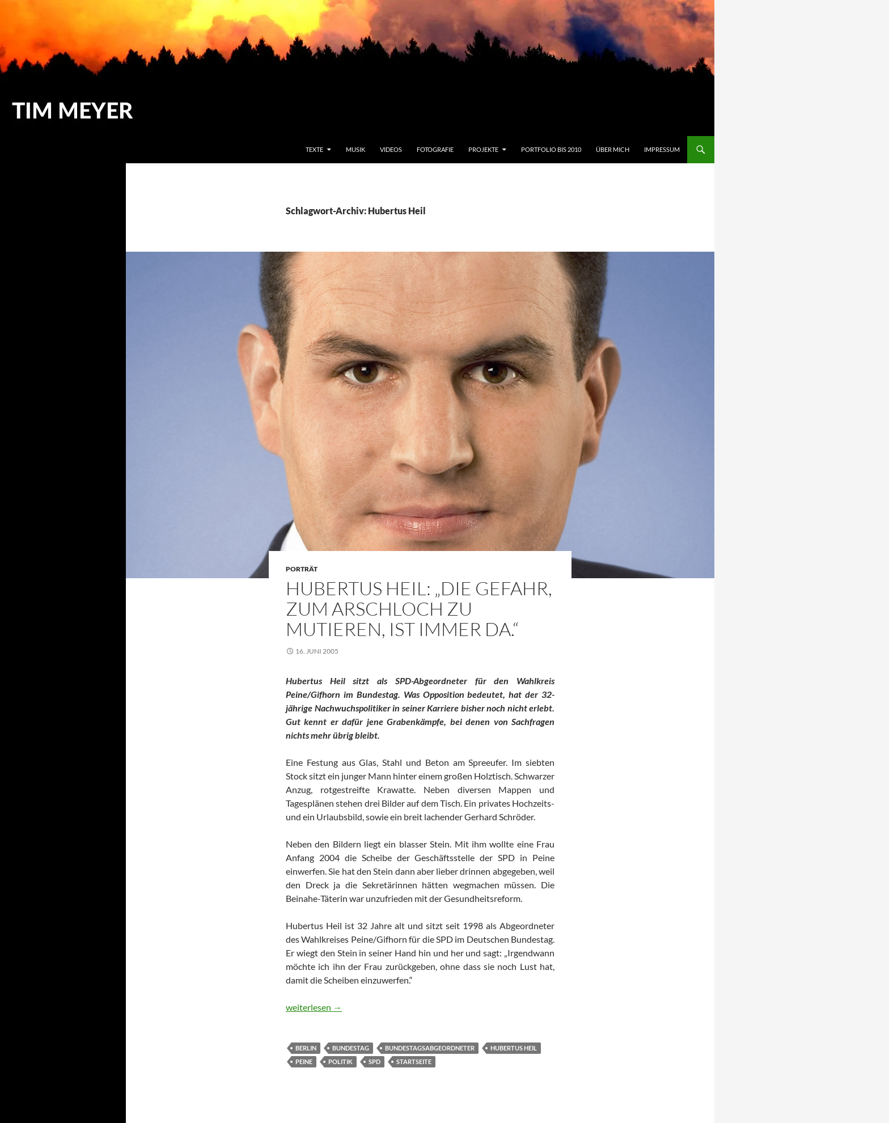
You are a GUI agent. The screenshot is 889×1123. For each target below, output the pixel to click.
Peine (303, 1061)
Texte (314, 149)
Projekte (483, 149)
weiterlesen (314, 1007)
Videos (391, 149)
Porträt (302, 569)
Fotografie (435, 149)
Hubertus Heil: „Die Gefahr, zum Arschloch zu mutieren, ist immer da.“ (419, 609)
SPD (374, 1061)
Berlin (305, 1048)
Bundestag (350, 1048)
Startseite (413, 1061)
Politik (340, 1061)
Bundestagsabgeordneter (430, 1048)
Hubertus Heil (513, 1048)
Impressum (662, 149)
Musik (355, 149)
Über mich (612, 149)
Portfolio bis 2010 (551, 149)
